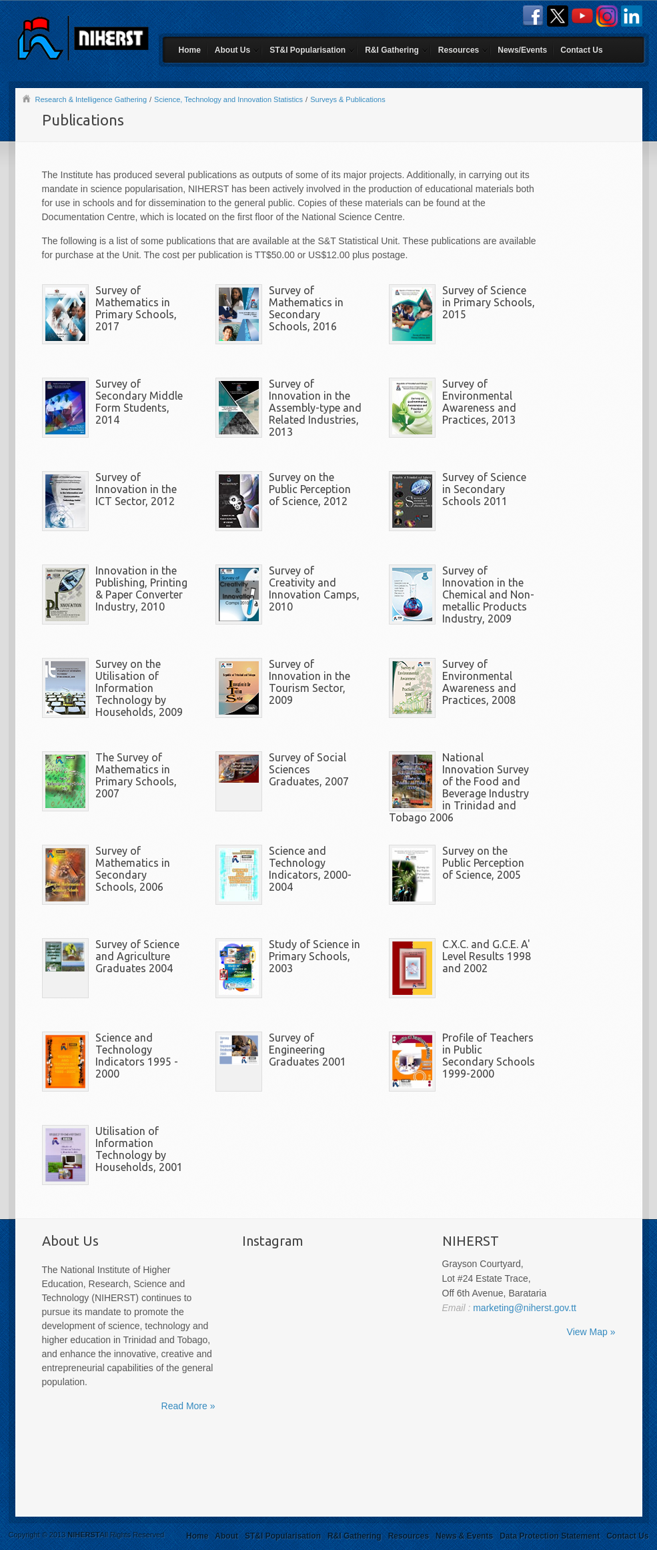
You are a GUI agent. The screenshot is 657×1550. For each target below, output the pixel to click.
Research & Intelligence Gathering (91, 99)
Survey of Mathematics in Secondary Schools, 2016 (306, 308)
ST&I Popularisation (307, 50)
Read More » (188, 1406)
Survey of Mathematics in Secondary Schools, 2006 (132, 869)
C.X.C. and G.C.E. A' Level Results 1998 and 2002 (486, 956)
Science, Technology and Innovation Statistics (228, 99)
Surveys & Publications (348, 99)
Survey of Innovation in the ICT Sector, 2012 (136, 489)
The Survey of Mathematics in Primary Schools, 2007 (136, 775)
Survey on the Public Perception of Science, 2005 (483, 863)
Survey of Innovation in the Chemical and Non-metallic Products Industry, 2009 (488, 594)
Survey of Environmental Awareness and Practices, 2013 (479, 402)
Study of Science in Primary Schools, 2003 (314, 956)
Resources (458, 50)
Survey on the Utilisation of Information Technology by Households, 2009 (139, 688)
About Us (232, 50)
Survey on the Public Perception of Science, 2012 (310, 489)
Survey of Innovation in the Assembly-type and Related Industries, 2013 (315, 408)
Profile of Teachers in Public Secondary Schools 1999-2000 (488, 1056)
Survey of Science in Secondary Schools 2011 (484, 489)
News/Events (522, 50)
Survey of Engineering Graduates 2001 (307, 1050)
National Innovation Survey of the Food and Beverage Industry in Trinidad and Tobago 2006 (459, 787)
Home (190, 50)
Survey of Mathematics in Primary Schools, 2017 (136, 308)
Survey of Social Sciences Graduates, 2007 (309, 769)
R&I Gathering (392, 50)
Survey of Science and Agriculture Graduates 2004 (137, 956)
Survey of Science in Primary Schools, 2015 (488, 302)
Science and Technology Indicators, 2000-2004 (310, 869)
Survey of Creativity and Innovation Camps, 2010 (314, 588)
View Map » (591, 1331)
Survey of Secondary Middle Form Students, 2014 (139, 402)
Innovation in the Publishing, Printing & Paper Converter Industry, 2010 (141, 588)
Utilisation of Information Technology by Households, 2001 (139, 1149)
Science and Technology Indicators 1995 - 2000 (136, 1056)
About (226, 1536)
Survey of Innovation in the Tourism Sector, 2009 (309, 682)
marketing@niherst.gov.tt (523, 1307)
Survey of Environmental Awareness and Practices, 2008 (479, 682)
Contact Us (581, 50)
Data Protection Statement (550, 1536)
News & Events (464, 1536)
